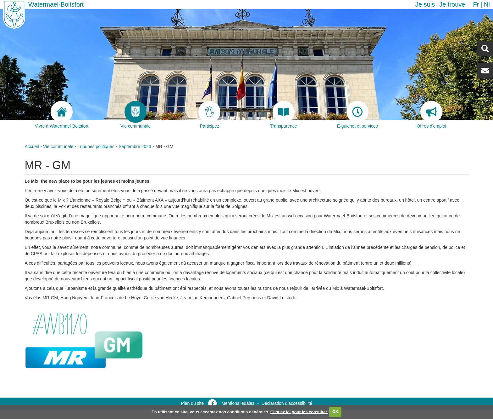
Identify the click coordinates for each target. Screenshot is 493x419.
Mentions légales (237, 403)
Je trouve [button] (452, 4)
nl (487, 4)
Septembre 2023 (135, 146)
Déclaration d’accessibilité (287, 403)
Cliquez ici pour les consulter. (299, 411)
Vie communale (58, 146)
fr (476, 4)
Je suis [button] (425, 4)
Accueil (32, 146)
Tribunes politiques (96, 146)
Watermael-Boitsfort (56, 4)
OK (335, 411)
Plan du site (192, 403)
